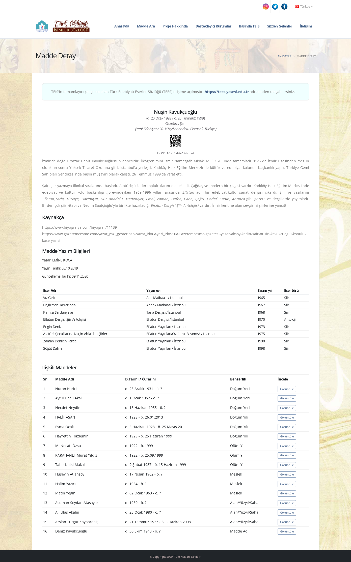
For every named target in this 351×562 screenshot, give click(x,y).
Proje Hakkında (175, 26)
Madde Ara (146, 26)
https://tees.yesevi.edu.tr (227, 91)
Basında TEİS (249, 26)
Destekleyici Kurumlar (213, 26)
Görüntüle (287, 389)
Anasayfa (121, 26)
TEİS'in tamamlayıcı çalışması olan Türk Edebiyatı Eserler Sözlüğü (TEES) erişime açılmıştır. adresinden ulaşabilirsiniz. (173, 91)
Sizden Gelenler (279, 26)
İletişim (306, 26)
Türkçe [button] (303, 6)
